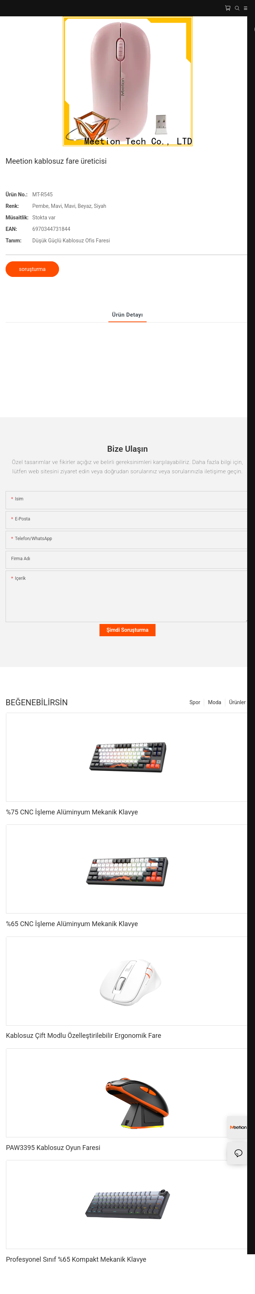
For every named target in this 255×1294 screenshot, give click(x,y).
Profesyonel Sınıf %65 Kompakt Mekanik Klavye (76, 1259)
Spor (195, 702)
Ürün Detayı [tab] (127, 314)
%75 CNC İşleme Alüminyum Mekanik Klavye (72, 812)
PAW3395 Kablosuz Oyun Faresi (53, 1147)
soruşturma (32, 269)
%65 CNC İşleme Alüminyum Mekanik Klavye (72, 924)
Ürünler (237, 702)
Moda (214, 702)
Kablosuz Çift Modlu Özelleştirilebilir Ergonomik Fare (83, 1035)
